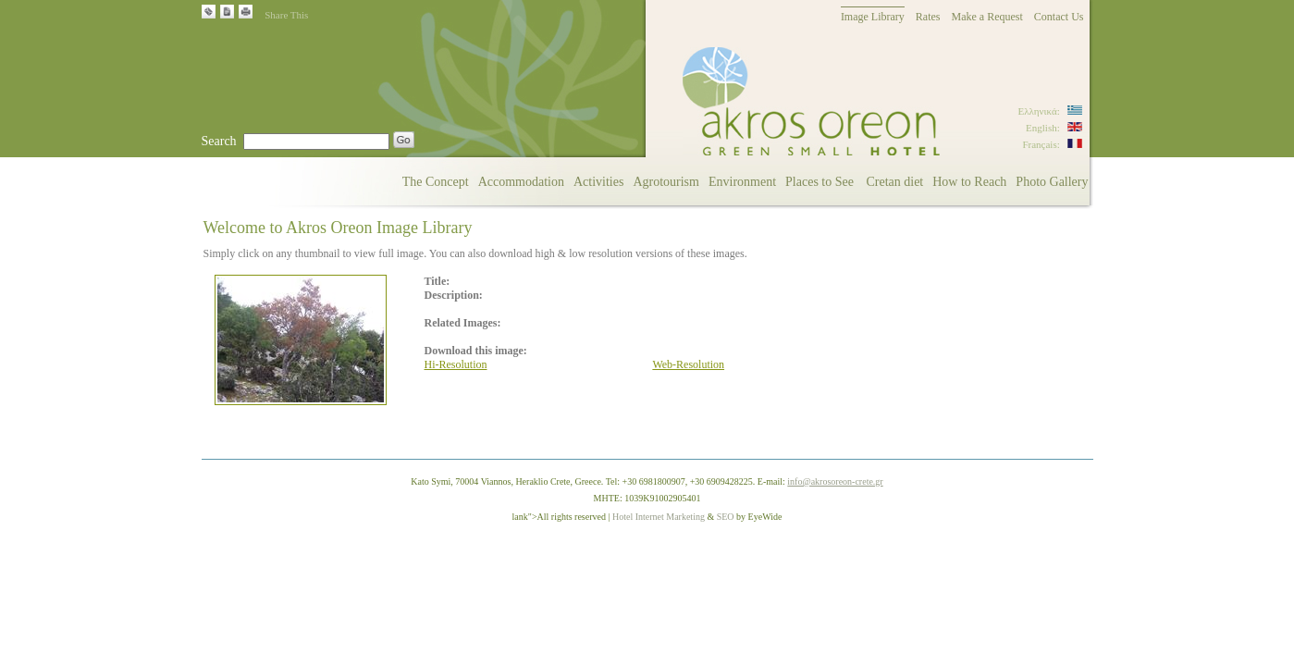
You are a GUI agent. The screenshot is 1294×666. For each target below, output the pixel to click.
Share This (286, 14)
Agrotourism (666, 182)
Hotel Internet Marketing (658, 517)
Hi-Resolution (456, 364)
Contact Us (1059, 16)
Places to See (821, 182)
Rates (928, 16)
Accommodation (521, 182)
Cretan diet (894, 182)
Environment (742, 182)
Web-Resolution (688, 364)
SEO (725, 517)
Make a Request (987, 16)
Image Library (873, 16)
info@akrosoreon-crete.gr (834, 481)
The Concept (435, 182)
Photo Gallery (1052, 182)
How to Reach (969, 182)
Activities (598, 182)
